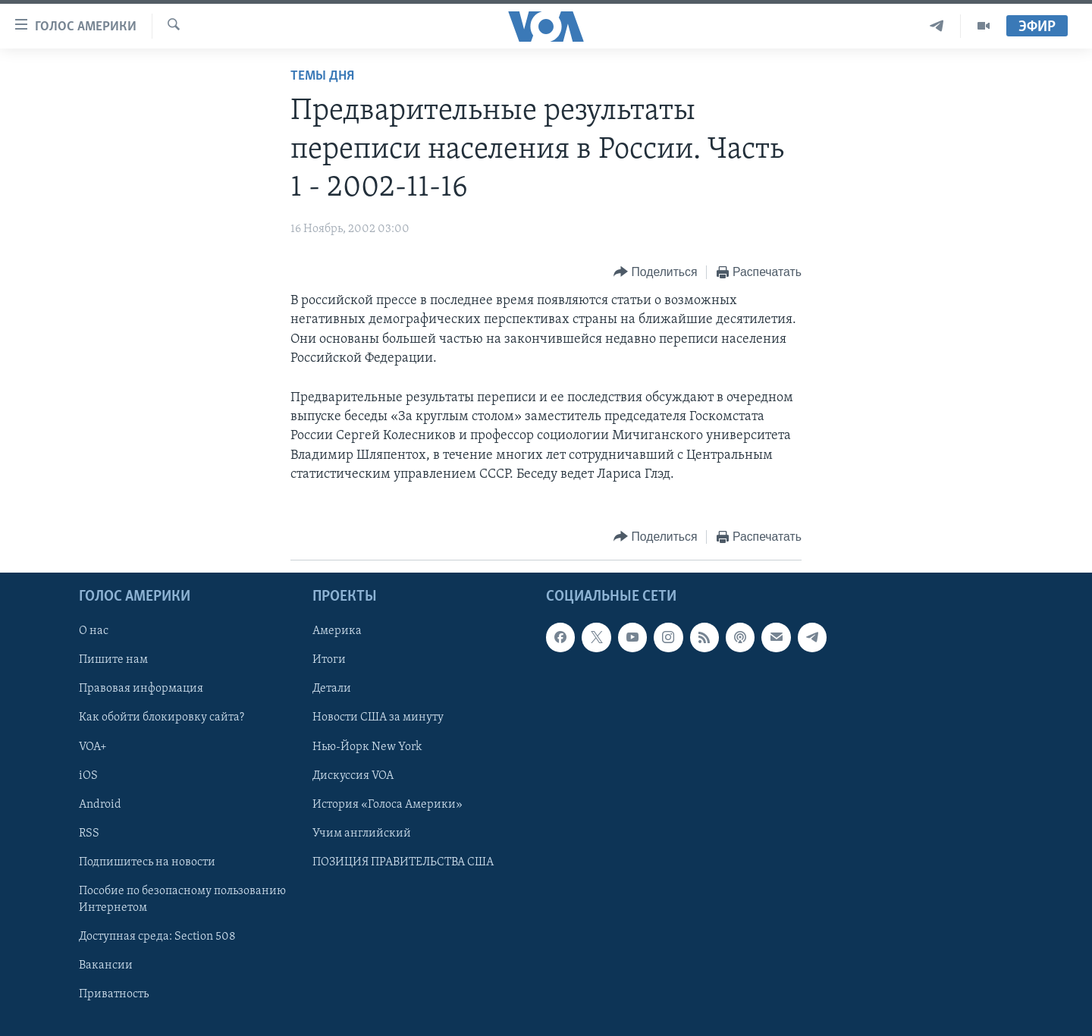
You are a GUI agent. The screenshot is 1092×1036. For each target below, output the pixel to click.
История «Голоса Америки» (387, 805)
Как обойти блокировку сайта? (161, 718)
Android (100, 805)
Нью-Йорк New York (367, 747)
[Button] (655, 272)
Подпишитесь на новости (147, 862)
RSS (89, 833)
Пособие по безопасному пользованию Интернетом (182, 899)
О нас (93, 631)
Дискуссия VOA (353, 776)
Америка (337, 631)
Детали (331, 689)
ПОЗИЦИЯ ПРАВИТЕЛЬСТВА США (403, 862)
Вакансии (106, 965)
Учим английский (361, 833)
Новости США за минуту (378, 718)
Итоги (329, 660)
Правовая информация (141, 689)
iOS (88, 776)
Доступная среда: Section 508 (157, 937)
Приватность (114, 994)
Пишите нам (113, 660)
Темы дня (322, 76)
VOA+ (93, 747)
